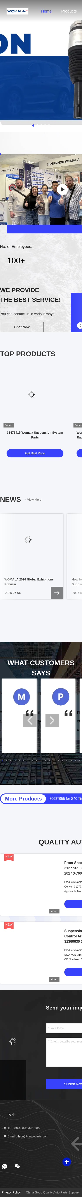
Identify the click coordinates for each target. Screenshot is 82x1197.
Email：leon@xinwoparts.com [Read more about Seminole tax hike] (25, 1136)
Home (46, 11)
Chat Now (22, 327)
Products (69, 11)
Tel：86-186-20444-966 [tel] (21, 1128)
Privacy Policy (11, 1192)
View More (33, 499)
